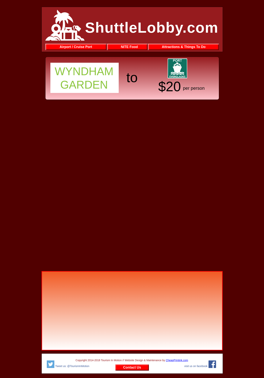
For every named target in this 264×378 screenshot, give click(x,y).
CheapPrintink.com (177, 360)
